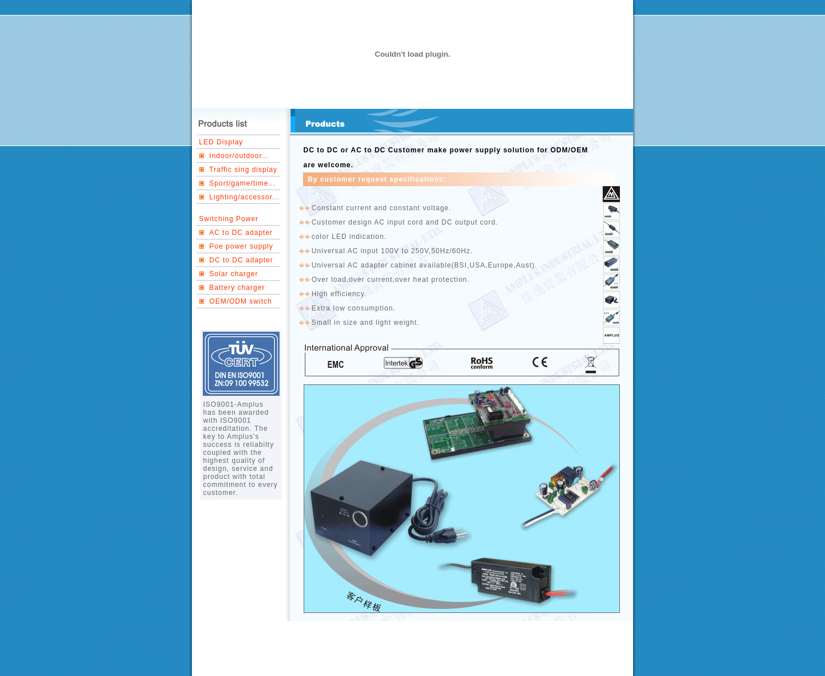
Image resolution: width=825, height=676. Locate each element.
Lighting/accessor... (244, 197)
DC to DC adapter (241, 260)
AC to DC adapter (241, 233)
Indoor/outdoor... (239, 156)
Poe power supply (241, 246)
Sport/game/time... (242, 183)
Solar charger (233, 274)
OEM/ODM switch (240, 301)
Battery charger (237, 288)
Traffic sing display (243, 170)
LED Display (221, 142)
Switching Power (228, 219)
